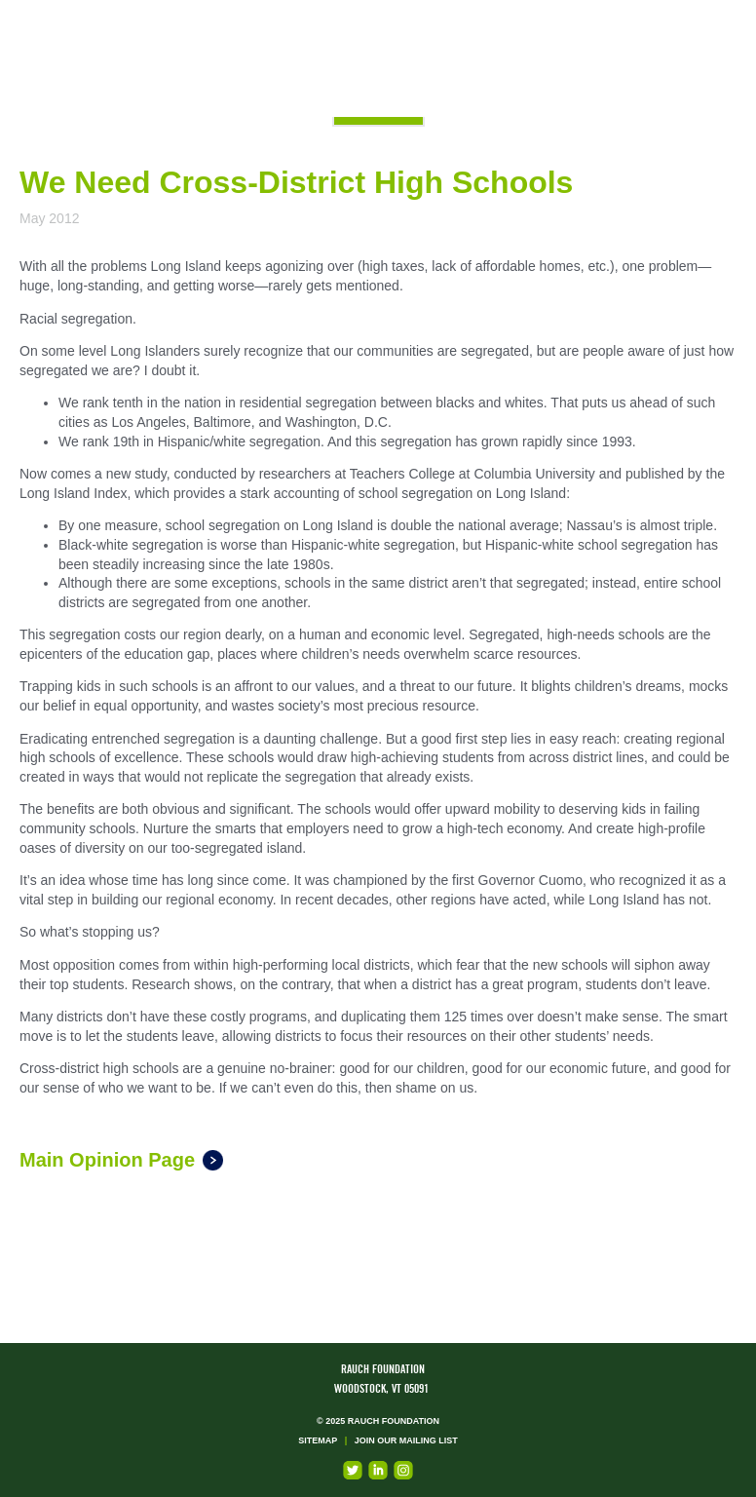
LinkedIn (378, 1470)
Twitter (352, 1470)
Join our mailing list (406, 1440)
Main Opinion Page (107, 1160)
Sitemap (317, 1440)
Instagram (403, 1470)
